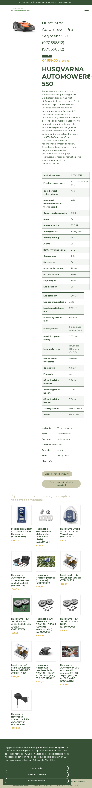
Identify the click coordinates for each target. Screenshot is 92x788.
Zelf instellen (36, 768)
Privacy (81, 782)
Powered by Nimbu (70, 785)
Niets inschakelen (37, 774)
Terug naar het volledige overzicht (61, 483)
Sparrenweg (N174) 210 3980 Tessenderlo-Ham (53, 2)
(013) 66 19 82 (26, 2)
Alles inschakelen (36, 780)
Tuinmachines (64, 428)
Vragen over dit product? (57, 474)
